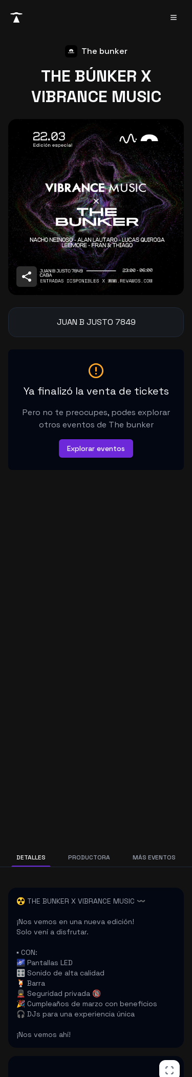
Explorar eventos (96, 448)
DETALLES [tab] (31, 857)
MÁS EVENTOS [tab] (154, 857)
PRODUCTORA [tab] (89, 857)
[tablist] (96, 857)
